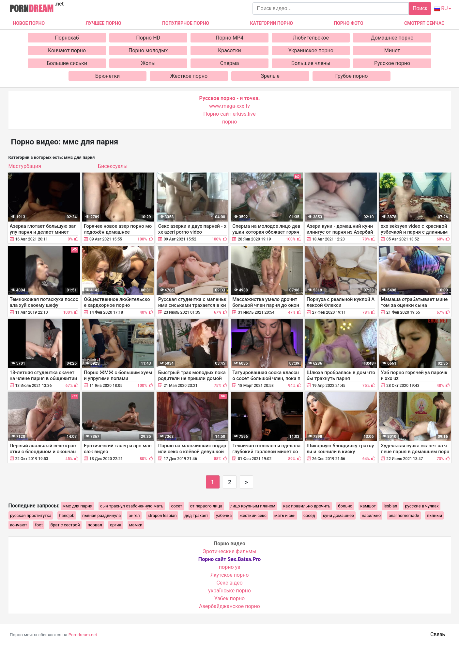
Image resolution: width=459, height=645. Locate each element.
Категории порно (271, 23)
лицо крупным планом (252, 506)
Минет (392, 50)
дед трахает (196, 515)
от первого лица (206, 506)
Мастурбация (24, 166)
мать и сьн (285, 515)
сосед (309, 515)
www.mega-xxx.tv (229, 106)
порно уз (229, 567)
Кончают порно (67, 50)
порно (229, 122)
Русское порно (392, 63)
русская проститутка (31, 515)
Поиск (420, 8)
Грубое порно (351, 76)
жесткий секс (252, 515)
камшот (368, 506)
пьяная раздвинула (101, 515)
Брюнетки (107, 76)
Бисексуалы (113, 166)
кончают (18, 524)
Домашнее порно (392, 38)
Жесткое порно (189, 76)
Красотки (229, 50)
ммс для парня (78, 506)
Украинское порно (310, 50)
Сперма (229, 63)
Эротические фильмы (229, 551)
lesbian (390, 506)
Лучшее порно (103, 23)
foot (39, 524)
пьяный (434, 515)
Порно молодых (148, 50)
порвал (95, 524)
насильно (371, 515)
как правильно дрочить (306, 506)
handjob (66, 515)
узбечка (224, 515)
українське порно (229, 590)
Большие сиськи (67, 63)
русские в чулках (421, 506)
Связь (437, 634)
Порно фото (348, 23)
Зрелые (270, 76)
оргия (115, 524)
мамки (136, 524)
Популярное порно (185, 23)
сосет (176, 506)
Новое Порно (29, 23)
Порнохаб (67, 38)
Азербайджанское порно (229, 606)
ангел (134, 515)
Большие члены (310, 63)
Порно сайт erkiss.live (229, 114)
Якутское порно (229, 575)
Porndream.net (83, 634)
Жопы (148, 63)
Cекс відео (229, 583)
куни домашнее (338, 515)
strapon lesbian (162, 515)
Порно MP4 (229, 38)
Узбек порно (229, 598)
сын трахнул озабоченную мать (131, 506)
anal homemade (404, 515)
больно (345, 506)
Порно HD (148, 38)
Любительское (311, 38)
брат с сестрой (65, 524)
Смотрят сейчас (424, 23)
